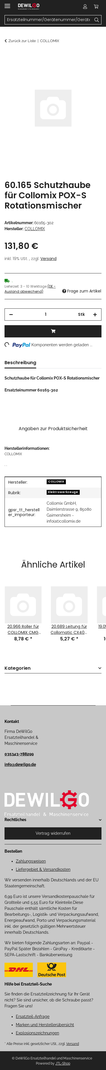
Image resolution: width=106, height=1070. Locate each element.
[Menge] (45, 314)
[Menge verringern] (11, 314)
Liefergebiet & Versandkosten (43, 869)
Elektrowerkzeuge (63, 492)
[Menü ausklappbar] (7, 3)
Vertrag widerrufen (53, 833)
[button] (85, 6)
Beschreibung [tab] (20, 362)
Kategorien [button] (18, 668)
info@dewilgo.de (20, 764)
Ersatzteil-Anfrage (32, 1016)
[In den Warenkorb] (9, 56)
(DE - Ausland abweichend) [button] (30, 289)
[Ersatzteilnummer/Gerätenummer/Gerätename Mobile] (48, 20)
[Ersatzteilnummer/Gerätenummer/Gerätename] (96, 20)
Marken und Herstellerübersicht (45, 1024)
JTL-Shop (62, 1063)
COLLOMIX (56, 481)
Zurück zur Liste (22, 41)
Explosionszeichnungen (37, 1033)
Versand (48, 258)
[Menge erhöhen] (95, 314)
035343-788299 (19, 754)
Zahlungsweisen (31, 861)
